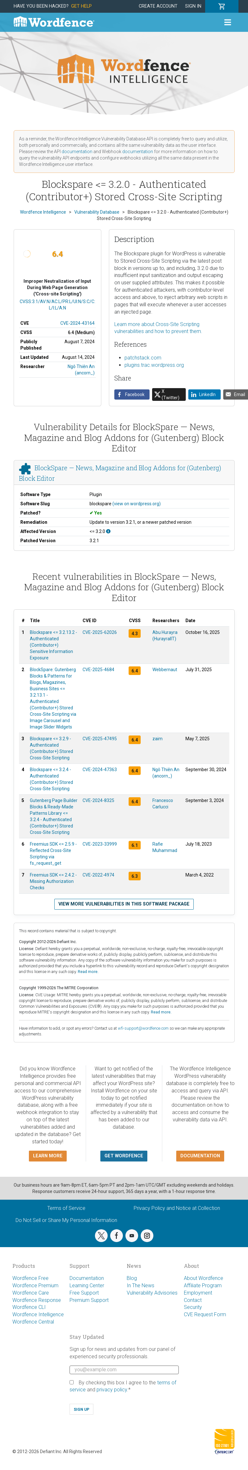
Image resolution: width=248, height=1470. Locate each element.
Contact (193, 1300)
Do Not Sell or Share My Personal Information (66, 1220)
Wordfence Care (30, 1293)
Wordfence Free (30, 1278)
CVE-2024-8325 (98, 800)
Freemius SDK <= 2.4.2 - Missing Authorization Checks (53, 881)
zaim (157, 738)
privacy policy (112, 1390)
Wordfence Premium (35, 1285)
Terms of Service (66, 1208)
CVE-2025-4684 (98, 669)
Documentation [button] (200, 1156)
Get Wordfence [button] (123, 1156)
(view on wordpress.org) (136, 503)
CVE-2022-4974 (98, 874)
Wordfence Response (36, 1300)
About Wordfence (203, 1278)
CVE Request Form (205, 1314)
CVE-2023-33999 (100, 844)
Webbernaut (164, 669)
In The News (140, 1285)
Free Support (84, 1293)
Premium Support (89, 1300)
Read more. (88, 971)
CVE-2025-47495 (100, 738)
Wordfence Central (33, 1322)
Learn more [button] (48, 1156)
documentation (77, 151)
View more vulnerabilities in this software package (124, 904)
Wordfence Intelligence (38, 1314)
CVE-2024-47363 (100, 769)
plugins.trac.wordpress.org (154, 365)
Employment (198, 1293)
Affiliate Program (203, 1285)
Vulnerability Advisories (152, 1293)
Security (193, 1307)
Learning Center (87, 1285)
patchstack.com (142, 358)
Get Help (81, 6)
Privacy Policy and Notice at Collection (177, 1208)
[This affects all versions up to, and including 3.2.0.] (108, 531)
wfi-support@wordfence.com (143, 1028)
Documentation (87, 1278)
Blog (132, 1278)
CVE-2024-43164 (77, 323)
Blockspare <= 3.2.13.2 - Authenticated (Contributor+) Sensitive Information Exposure (53, 645)
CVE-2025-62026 (100, 632)
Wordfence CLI (29, 1307)
